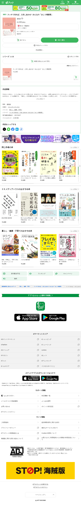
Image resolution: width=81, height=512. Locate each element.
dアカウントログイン (8, 412)
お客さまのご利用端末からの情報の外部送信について (59, 438)
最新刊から (75, 65)
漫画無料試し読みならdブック (9, 286)
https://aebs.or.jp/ (33, 455)
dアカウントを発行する (40, 484)
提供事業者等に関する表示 (50, 422)
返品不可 (19, 33)
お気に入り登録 (74, 56)
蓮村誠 (19, 18)
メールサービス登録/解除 (9, 401)
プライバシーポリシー (8, 428)
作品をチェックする (42, 45)
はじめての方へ (7, 396)
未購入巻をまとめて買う (42, 61)
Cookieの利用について (49, 433)
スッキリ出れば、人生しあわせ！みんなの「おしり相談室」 (33, 69)
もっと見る (74, 147)
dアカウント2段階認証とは (10, 433)
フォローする (22, 19)
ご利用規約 (4, 422)
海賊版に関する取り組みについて (12, 438)
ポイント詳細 (21, 28)
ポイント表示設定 (47, 406)
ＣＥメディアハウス (14, 107)
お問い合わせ (5, 406)
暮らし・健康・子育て (15, 110)
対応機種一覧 (46, 396)
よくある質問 (46, 401)
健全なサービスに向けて (50, 428)
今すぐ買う (61, 40)
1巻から (69, 65)
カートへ (23, 40)
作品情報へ (39, 50)
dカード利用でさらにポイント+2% (25, 31)
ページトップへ (40, 495)
